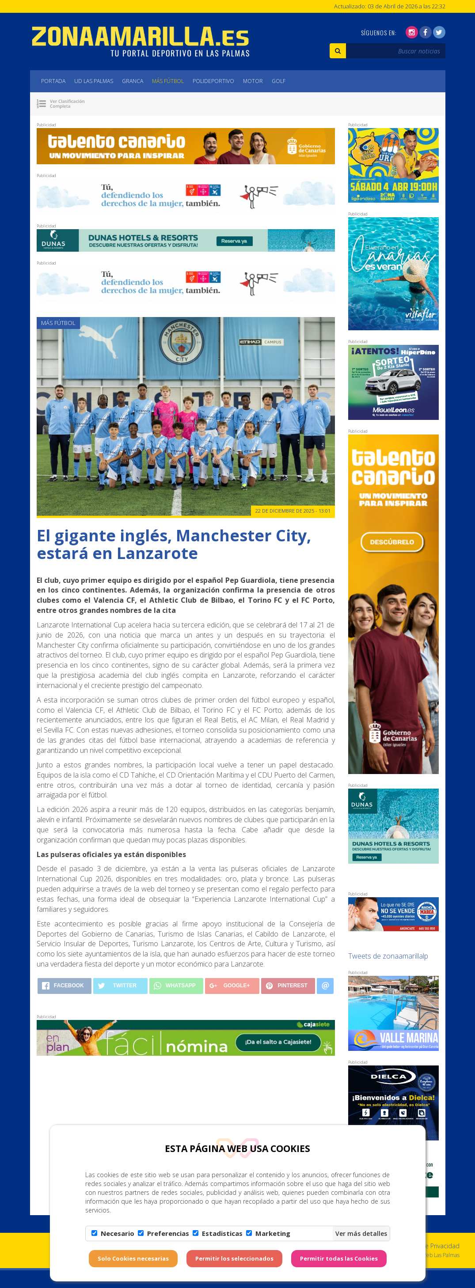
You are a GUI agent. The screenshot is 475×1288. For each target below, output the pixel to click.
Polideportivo (213, 81)
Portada (53, 81)
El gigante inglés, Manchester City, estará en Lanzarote (174, 544)
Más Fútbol (168, 81)
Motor (253, 81)
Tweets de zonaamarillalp (388, 956)
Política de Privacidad (429, 1246)
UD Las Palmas (93, 81)
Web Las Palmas (441, 1255)
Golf (278, 81)
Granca (132, 81)
